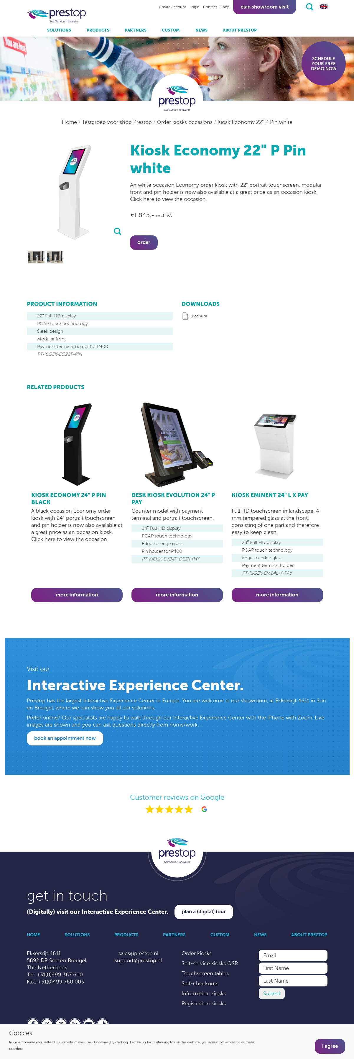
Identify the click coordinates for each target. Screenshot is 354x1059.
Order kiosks (197, 953)
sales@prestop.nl (138, 953)
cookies (102, 1042)
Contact (210, 7)
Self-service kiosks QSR (210, 963)
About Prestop (240, 30)
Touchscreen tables (205, 973)
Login (195, 7)
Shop (225, 7)
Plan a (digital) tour (204, 911)
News (201, 30)
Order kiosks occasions (185, 122)
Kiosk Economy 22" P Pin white (255, 122)
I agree (330, 1046)
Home (70, 122)
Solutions (59, 30)
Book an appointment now (65, 738)
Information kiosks (204, 993)
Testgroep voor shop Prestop (117, 122)
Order (143, 242)
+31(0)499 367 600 (60, 975)
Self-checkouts (200, 983)
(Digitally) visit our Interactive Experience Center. (98, 912)
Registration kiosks (204, 1003)
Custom (171, 30)
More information (77, 595)
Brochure (198, 316)
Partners (135, 30)
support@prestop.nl (138, 960)
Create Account (172, 7)
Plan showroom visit (265, 7)
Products (98, 30)
